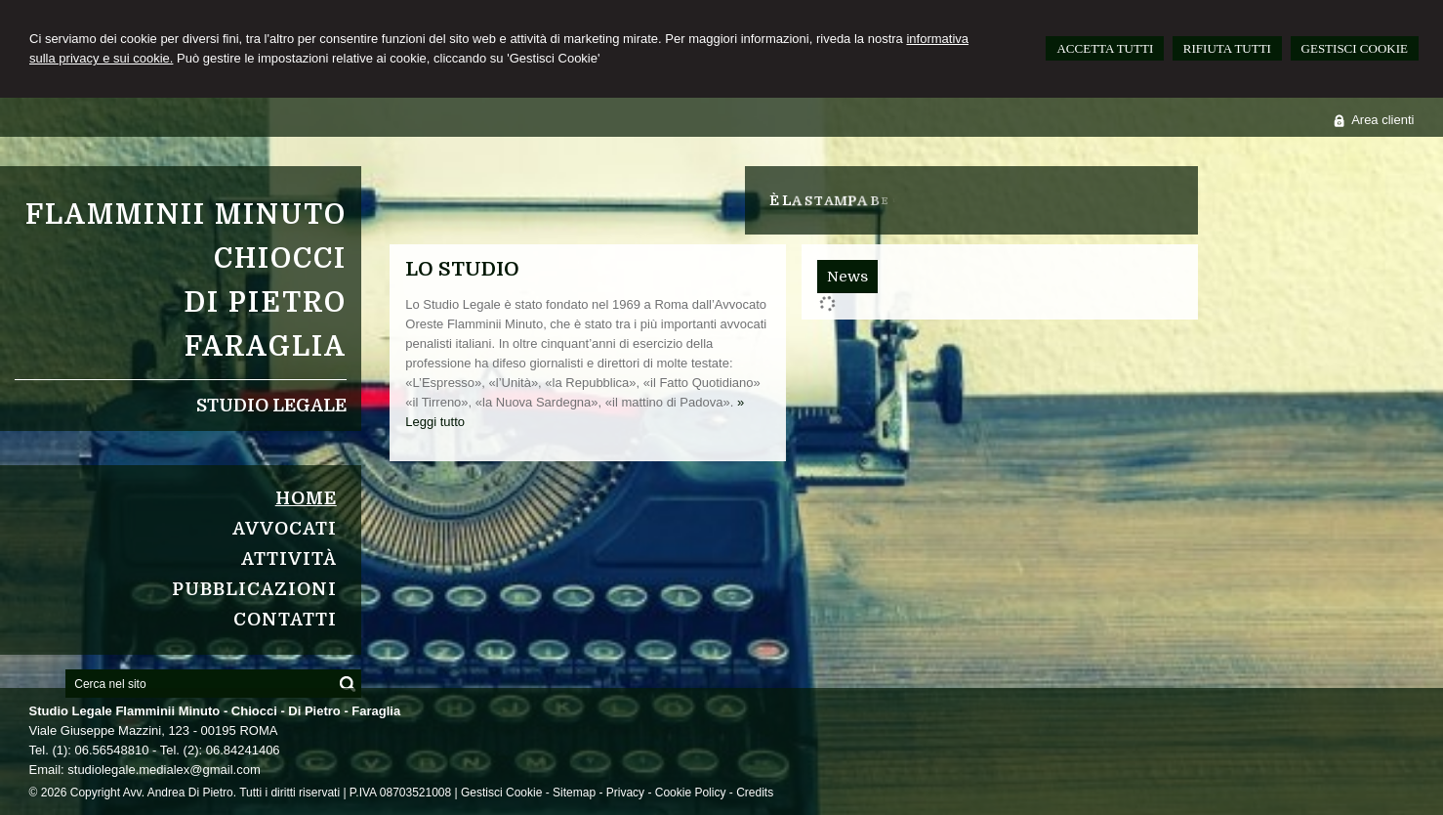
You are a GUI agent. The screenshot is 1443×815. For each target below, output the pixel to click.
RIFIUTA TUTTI (1227, 48)
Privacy (625, 792)
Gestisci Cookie (501, 792)
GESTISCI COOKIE (1354, 48)
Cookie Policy (690, 792)
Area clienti (1382, 119)
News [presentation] (847, 276)
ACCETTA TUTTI (1104, 48)
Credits (754, 792)
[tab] (847, 276)
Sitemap (574, 792)
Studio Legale (271, 405)
